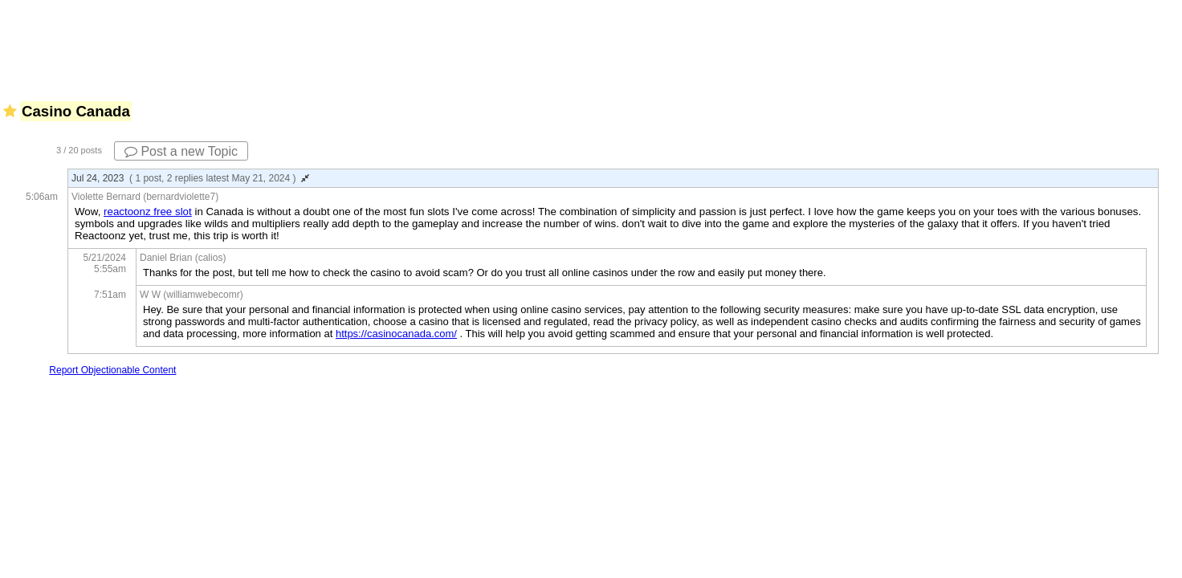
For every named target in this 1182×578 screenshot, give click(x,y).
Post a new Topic (181, 151)
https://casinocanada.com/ (396, 334)
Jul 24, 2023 (190, 178)
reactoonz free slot (148, 212)
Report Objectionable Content (112, 370)
